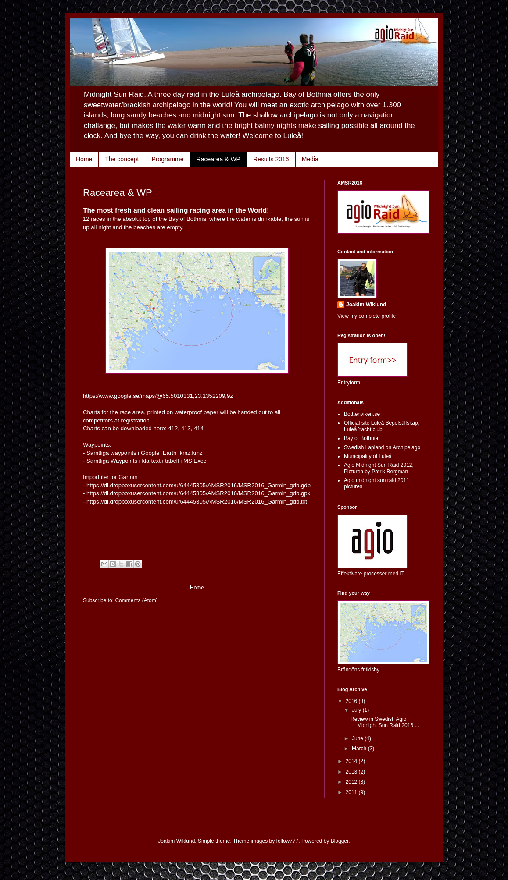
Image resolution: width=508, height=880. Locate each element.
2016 (352, 701)
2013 (352, 772)
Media (310, 159)
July (357, 710)
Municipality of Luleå (368, 456)
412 (173, 428)
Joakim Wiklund (366, 305)
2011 (352, 792)
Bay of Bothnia (361, 438)
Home (84, 159)
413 (186, 428)
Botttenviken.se (362, 414)
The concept (122, 159)
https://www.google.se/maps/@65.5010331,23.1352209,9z (158, 396)
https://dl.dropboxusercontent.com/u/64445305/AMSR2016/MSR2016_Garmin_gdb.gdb (198, 485)
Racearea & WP (218, 159)
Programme (167, 159)
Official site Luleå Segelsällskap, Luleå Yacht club (381, 426)
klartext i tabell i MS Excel (174, 461)
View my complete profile (366, 316)
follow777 (287, 841)
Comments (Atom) (136, 600)
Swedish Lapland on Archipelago (382, 447)
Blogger (340, 841)
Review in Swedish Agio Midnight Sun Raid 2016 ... (385, 722)
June (358, 738)
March (360, 748)
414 (199, 428)
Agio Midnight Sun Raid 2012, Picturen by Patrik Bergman (379, 468)
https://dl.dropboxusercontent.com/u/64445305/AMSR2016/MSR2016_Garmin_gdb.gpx (198, 493)
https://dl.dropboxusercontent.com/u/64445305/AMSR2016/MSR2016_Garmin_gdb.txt (196, 501)
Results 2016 (271, 159)
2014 (352, 761)
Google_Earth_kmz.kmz (172, 453)
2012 (352, 782)
